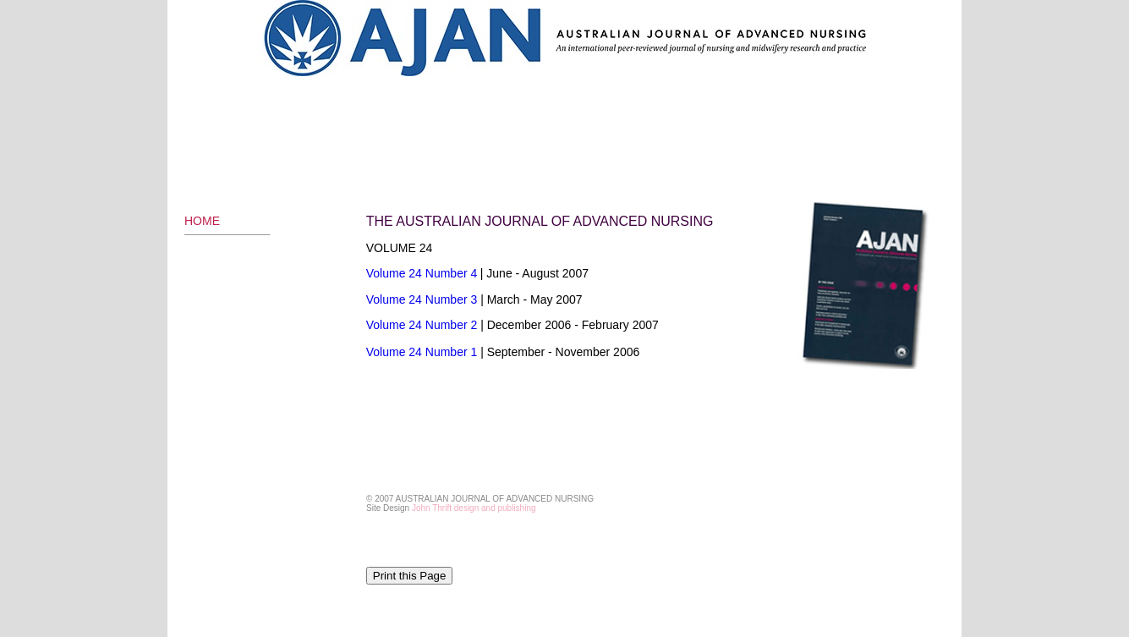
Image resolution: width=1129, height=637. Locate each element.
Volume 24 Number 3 (423, 299)
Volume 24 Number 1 (422, 352)
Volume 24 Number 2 (422, 325)
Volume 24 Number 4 (422, 273)
